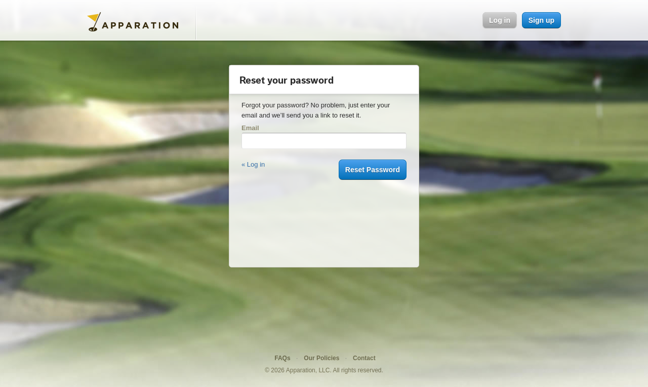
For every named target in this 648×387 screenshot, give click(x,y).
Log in (499, 20)
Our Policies (321, 358)
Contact (364, 358)
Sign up (541, 20)
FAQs (282, 358)
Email (250, 128)
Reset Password (372, 170)
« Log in (253, 164)
